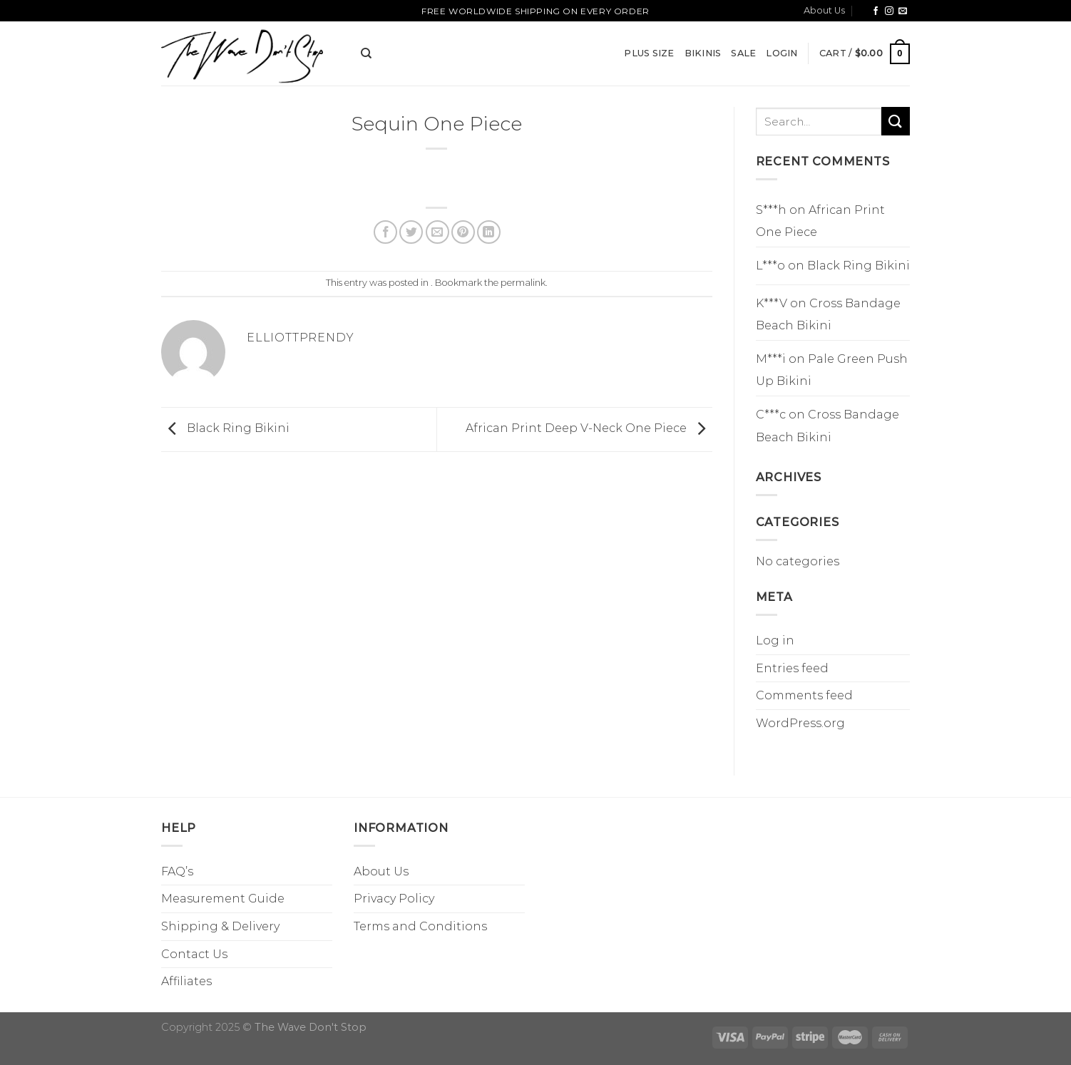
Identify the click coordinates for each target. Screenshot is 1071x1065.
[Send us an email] (902, 11)
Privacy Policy (394, 898)
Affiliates (186, 981)
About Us (824, 10)
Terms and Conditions (420, 926)
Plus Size (649, 53)
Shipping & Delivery (220, 926)
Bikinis (703, 53)
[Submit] (895, 121)
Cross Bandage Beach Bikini (828, 315)
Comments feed (804, 695)
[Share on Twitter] (411, 232)
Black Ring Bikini (225, 429)
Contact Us (194, 954)
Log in (775, 640)
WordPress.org (800, 723)
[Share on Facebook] (385, 232)
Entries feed (792, 668)
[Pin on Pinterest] (463, 232)
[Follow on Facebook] (875, 11)
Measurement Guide (223, 898)
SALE (743, 53)
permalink (523, 282)
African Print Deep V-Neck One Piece (589, 429)
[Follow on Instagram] (889, 11)
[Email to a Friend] (437, 232)
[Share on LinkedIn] (489, 232)
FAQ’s (177, 871)
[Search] (366, 53)
